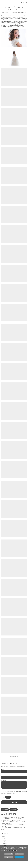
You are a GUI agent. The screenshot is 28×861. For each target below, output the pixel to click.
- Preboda (3, 840)
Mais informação (9, 853)
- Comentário (20, 12)
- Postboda (4, 842)
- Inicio (3, 836)
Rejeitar (9, 857)
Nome (2, 769)
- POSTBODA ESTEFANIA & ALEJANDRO (12, 817)
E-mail (2, 775)
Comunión (14, 12)
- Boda (3, 838)
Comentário (4, 780)
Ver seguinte (13, 809)
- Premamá (4, 843)
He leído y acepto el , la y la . (14, 792)
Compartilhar (14, 756)
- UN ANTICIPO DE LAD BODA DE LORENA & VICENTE (13, 825)
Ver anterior (5, 809)
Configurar (19, 853)
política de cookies (21, 791)
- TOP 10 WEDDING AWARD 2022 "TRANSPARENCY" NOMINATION (11, 819)
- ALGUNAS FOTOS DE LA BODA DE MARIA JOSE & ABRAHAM (13, 822)
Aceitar (19, 857)
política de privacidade (8, 793)
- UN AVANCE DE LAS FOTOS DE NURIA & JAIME (13, 828)
